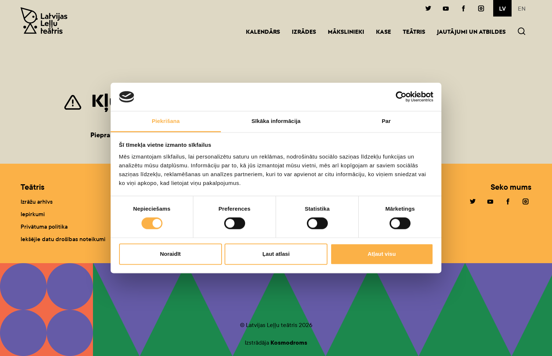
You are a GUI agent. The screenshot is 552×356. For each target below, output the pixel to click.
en (522, 8)
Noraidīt (170, 254)
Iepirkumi (33, 214)
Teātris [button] (414, 32)
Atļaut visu (382, 254)
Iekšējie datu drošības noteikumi (63, 239)
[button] (521, 32)
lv (502, 9)
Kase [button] (383, 32)
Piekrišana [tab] (166, 121)
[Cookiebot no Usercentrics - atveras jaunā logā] (401, 96)
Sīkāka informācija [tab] (276, 121)
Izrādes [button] (304, 32)
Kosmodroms (288, 342)
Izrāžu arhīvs (37, 201)
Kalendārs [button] (263, 32)
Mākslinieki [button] (346, 32)
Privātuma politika (44, 226)
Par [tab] (386, 121)
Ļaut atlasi (276, 254)
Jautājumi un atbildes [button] (471, 32)
